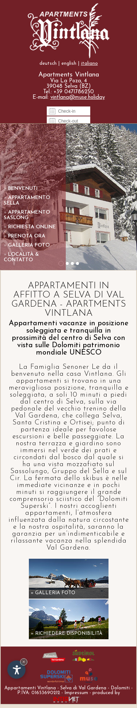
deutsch (48, 63)
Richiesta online (30, 227)
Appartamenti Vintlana (30, 688)
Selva (75, 401)
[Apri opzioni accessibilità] (16, 669)
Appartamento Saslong (27, 215)
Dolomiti (120, 688)
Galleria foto (27, 245)
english (68, 63)
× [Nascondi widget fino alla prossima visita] (23, 661)
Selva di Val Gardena (83, 688)
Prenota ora (24, 236)
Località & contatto (21, 257)
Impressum (76, 692)
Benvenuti (21, 188)
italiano (89, 63)
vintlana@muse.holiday (77, 97)
